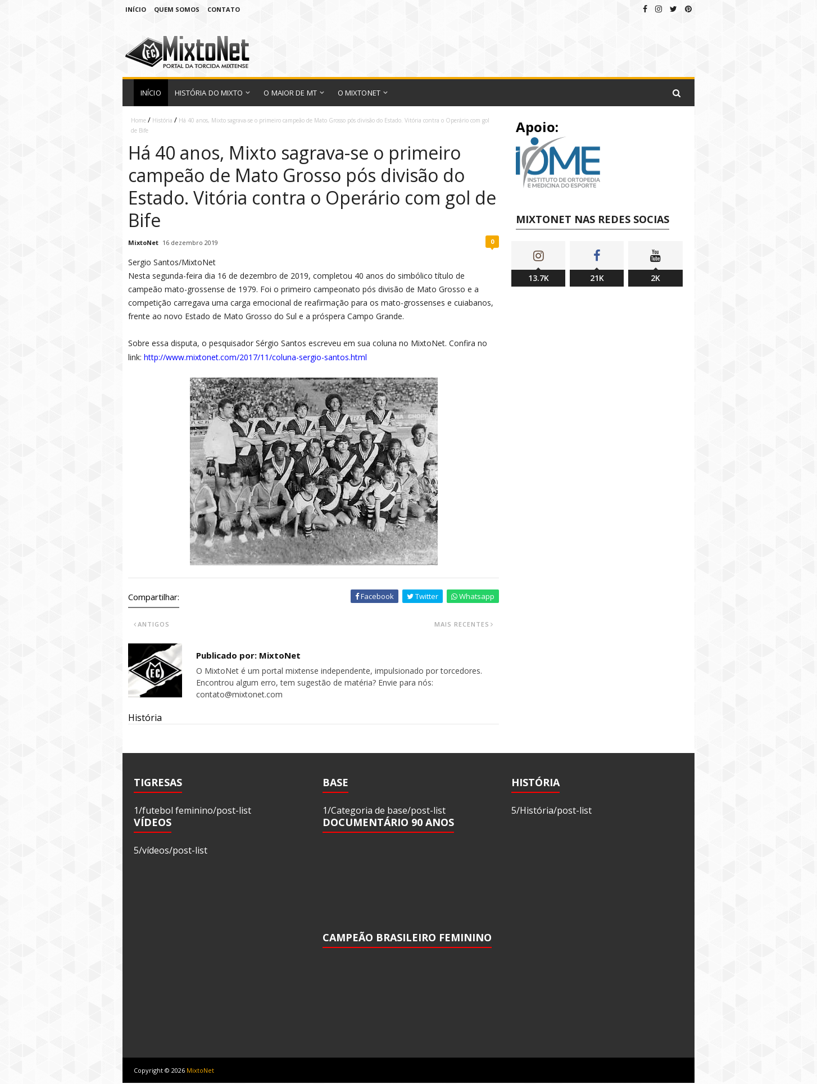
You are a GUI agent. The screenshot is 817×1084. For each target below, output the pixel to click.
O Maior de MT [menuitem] (290, 93)
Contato (223, 9)
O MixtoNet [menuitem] (359, 93)
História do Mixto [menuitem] (209, 93)
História (162, 120)
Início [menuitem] (150, 93)
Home (138, 120)
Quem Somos (176, 9)
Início (135, 9)
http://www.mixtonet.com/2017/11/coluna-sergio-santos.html (255, 357)
